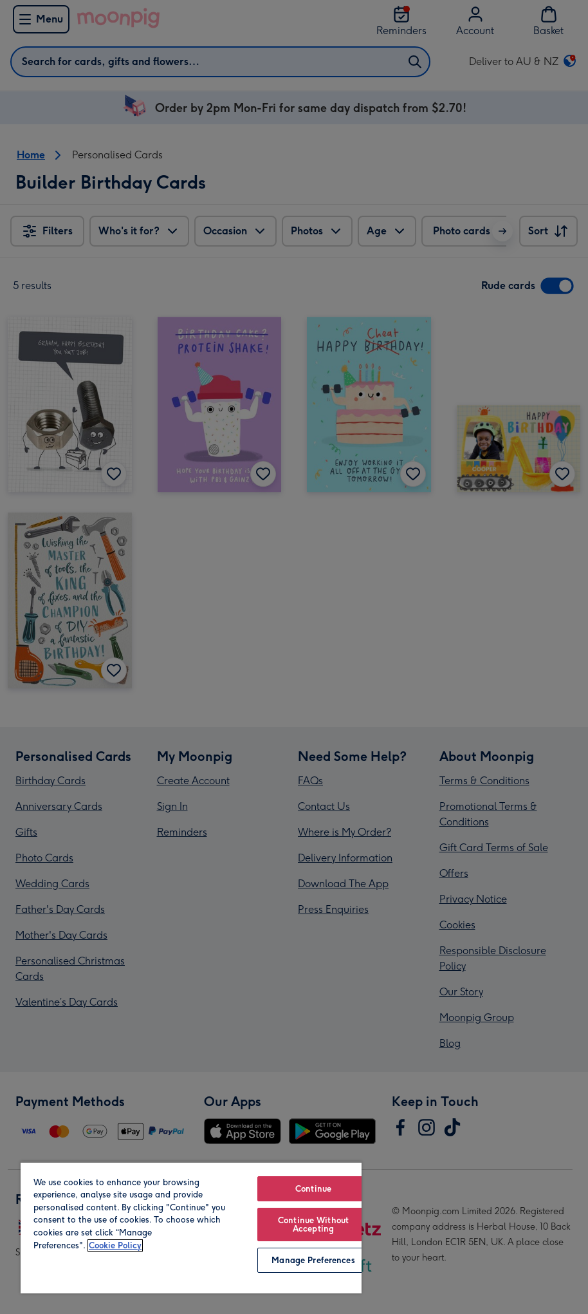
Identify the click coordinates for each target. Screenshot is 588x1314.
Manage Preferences (312, 1260)
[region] (191, 1227)
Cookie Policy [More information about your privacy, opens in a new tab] (115, 1245)
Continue (313, 1189)
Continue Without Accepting (313, 1224)
